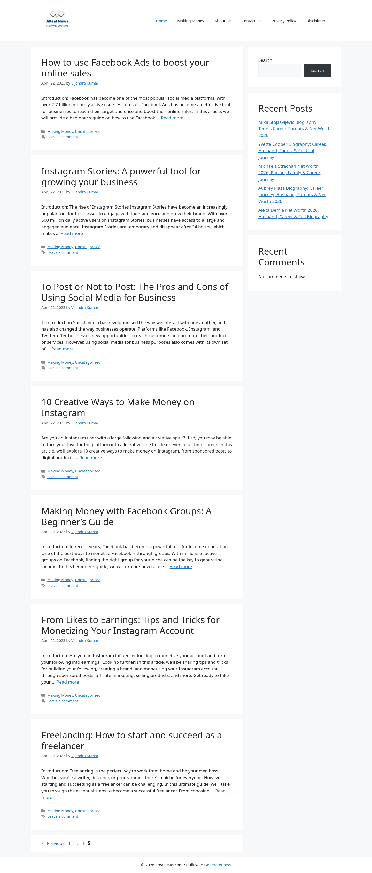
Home (161, 20)
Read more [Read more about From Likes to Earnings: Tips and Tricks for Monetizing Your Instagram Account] (68, 682)
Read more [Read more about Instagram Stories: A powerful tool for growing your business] (72, 233)
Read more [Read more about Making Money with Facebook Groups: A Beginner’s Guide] (181, 566)
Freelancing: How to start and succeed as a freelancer (131, 740)
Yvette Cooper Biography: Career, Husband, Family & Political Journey (292, 150)
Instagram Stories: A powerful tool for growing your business (121, 176)
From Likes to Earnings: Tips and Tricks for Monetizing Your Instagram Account (130, 625)
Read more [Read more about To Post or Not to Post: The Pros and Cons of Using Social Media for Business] (62, 349)
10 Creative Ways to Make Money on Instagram (118, 407)
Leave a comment (62, 136)
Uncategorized (87, 131)
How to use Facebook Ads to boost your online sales (125, 67)
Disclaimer (316, 20)
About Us (222, 20)
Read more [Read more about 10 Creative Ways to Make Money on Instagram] (90, 458)
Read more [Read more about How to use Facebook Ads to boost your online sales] (172, 118)
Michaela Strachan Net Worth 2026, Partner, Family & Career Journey (289, 172)
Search (265, 60)
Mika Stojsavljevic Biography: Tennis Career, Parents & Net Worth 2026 (294, 128)
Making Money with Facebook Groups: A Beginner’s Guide (126, 516)
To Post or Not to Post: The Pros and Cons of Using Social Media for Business (134, 291)
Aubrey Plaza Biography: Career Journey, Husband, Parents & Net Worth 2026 (292, 194)
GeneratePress (217, 864)
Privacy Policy (284, 20)
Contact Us (251, 20)
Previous (53, 843)
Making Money (190, 20)
